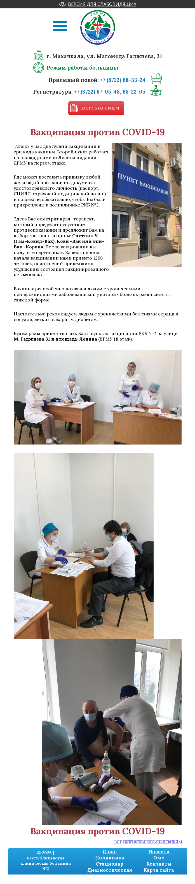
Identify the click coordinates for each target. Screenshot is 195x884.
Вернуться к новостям (152, 842)
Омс (158, 858)
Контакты (158, 864)
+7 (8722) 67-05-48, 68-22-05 (109, 91)
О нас (110, 852)
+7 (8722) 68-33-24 (122, 80)
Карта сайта (159, 870)
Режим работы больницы (82, 67)
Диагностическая (109, 870)
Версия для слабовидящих (102, 4)
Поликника (109, 858)
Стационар (109, 864)
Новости (159, 852)
